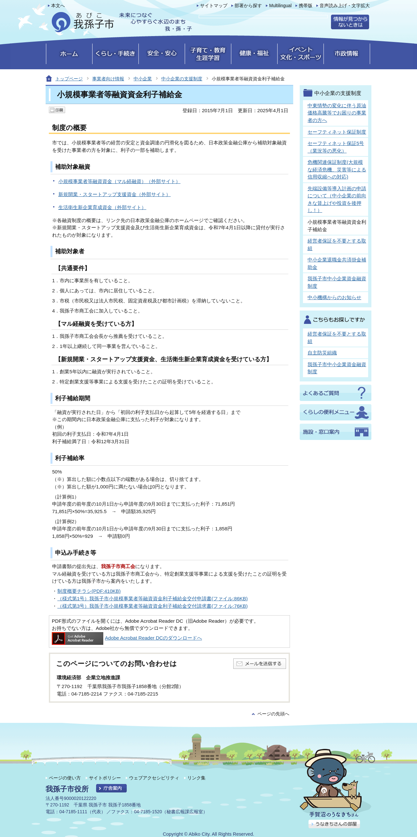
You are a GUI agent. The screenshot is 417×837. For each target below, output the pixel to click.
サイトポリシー (105, 777)
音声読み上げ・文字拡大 (345, 5)
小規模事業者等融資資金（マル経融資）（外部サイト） (119, 181)
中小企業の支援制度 (181, 78)
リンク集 (196, 777)
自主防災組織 (322, 352)
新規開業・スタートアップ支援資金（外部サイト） (114, 194)
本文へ (58, 5)
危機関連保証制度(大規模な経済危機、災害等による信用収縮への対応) (337, 169)
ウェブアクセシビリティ (154, 777)
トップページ (69, 78)
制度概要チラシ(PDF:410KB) (89, 591)
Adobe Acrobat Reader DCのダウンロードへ (127, 638)
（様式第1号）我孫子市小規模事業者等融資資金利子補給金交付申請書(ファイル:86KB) (152, 598)
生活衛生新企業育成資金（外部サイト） (102, 207)
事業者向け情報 (108, 78)
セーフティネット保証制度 (337, 132)
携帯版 (305, 5)
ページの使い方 (65, 777)
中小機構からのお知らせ (334, 297)
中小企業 (143, 78)
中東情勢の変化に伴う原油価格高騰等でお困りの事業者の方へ (337, 113)
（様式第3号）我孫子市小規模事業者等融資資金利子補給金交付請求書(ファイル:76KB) (152, 606)
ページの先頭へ (273, 713)
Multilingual (280, 5)
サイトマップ (213, 5)
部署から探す (248, 5)
